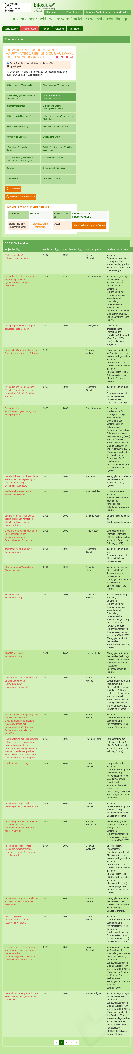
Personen (59, 29)
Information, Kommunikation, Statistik (19, 148)
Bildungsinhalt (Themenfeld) (18, 116)
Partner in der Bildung (16, 137)
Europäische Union (51, 137)
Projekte (45, 29)
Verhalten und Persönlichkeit (55, 126)
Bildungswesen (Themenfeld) (56, 85)
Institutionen (75, 29)
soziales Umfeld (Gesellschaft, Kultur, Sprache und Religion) (19, 159)
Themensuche (30, 29)
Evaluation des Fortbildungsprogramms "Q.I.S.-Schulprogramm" (20, 411)
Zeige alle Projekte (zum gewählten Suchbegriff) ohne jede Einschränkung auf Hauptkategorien (37, 73)
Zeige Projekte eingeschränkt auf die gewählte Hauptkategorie (31, 65)
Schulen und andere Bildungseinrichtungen (53, 107)
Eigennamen (12, 178)
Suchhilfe (64, 57)
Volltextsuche (11, 29)
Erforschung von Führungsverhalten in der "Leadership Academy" (17, 919)
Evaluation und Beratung (17, 126)
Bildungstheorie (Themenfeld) (19, 85)
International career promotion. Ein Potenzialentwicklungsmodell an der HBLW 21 (21, 996)
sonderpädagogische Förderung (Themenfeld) (20, 96)
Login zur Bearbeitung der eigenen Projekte (107, 12)
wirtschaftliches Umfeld (53, 157)
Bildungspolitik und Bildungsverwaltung (51, 96)
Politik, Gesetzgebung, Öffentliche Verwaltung (58, 148)
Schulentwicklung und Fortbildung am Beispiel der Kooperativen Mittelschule (21, 901)
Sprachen (10, 168)
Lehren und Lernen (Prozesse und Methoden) (58, 117)
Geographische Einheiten (54, 168)
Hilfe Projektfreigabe (71, 12)
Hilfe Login (51, 12)
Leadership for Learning (16, 763)
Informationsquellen (51, 178)
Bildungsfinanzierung (15, 106)
